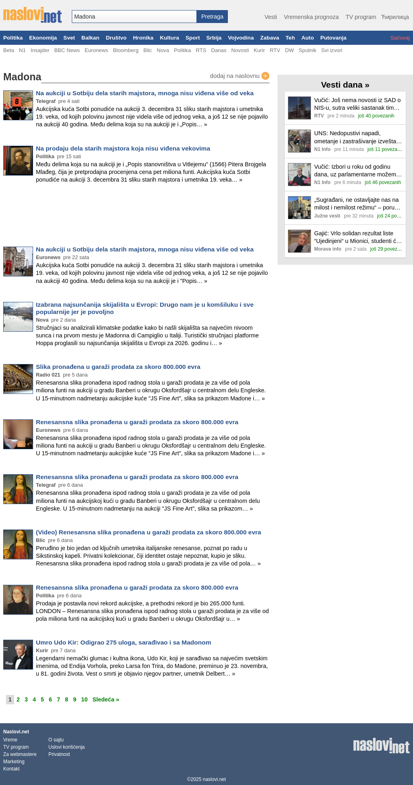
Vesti (271, 17)
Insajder (40, 50)
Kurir (259, 50)
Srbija (213, 38)
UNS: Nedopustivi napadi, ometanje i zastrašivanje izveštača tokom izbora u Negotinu (358, 137)
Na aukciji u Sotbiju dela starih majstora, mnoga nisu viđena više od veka (145, 93)
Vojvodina (241, 38)
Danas (218, 50)
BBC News (66, 50)
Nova (163, 50)
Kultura (169, 38)
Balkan (90, 38)
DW (289, 50)
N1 (22, 50)
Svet (69, 38)
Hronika (143, 38)
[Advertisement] (136, 216)
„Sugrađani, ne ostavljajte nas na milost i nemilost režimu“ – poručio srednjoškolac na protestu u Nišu (358, 204)
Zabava (269, 38)
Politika (13, 38)
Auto (307, 38)
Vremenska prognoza (311, 17)
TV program (361, 17)
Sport (193, 38)
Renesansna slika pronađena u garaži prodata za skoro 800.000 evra (137, 422)
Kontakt (11, 769)
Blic (147, 50)
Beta (8, 50)
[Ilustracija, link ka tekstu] (299, 108)
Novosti (240, 50)
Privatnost (59, 754)
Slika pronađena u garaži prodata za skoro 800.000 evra (118, 366)
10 (84, 699)
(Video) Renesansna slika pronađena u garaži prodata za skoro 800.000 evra (148, 532)
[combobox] (134, 16)
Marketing (14, 761)
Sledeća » (105, 699)
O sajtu (56, 740)
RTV (275, 50)
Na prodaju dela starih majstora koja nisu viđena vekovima (123, 148)
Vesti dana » (345, 84)
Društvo (116, 38)
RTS (201, 50)
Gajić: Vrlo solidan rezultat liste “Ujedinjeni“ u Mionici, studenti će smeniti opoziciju (356, 237)
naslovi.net (214, 779)
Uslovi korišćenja (66, 747)
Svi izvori (331, 50)
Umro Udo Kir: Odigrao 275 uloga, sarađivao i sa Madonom (123, 642)
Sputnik (308, 50)
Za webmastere (20, 754)
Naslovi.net (16, 732)
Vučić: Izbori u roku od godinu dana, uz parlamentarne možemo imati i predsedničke (356, 170)
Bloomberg (125, 50)
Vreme (10, 740)
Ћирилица (395, 17)
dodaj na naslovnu (239, 76)
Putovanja (333, 38)
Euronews (96, 50)
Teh (290, 38)
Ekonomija (43, 38)
